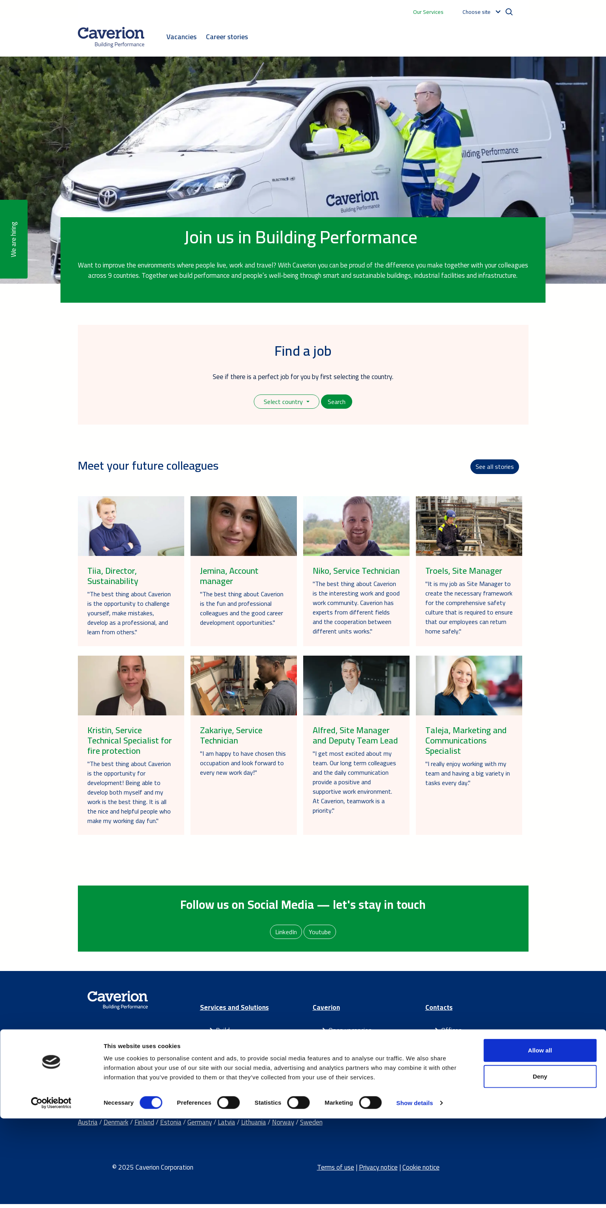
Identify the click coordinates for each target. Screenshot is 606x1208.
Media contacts (463, 1044)
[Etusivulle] (111, 37)
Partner (226, 1064)
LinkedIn (285, 935)
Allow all (540, 1139)
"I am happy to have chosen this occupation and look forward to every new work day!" (243, 765)
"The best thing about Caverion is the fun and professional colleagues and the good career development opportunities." (241, 611)
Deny (540, 1165)
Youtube (320, 935)
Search (337, 402)
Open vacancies (350, 1034)
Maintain (228, 1054)
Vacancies (181, 36)
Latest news (346, 1064)
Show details (414, 1192)
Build (223, 1034)
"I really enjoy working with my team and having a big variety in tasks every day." (467, 775)
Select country (283, 402)
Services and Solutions (234, 1011)
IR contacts (457, 1054)
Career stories (227, 36)
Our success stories (355, 1074)
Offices (451, 1034)
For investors (346, 1054)
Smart (224, 1044)
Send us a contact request (477, 1064)
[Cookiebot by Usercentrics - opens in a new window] (51, 1193)
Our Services (428, 12)
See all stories (494, 468)
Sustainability (347, 1044)
